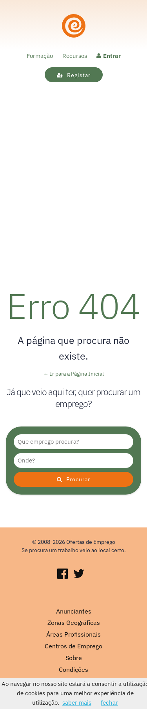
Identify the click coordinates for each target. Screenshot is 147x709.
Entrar (108, 55)
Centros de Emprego (73, 646)
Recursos (74, 55)
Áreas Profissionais (73, 634)
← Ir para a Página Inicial (73, 373)
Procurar (73, 479)
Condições (73, 669)
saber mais (76, 702)
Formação (40, 55)
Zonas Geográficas (73, 622)
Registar (74, 75)
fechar (109, 702)
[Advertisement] (73, 198)
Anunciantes (73, 611)
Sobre (73, 658)
